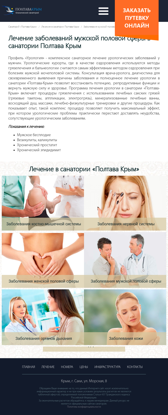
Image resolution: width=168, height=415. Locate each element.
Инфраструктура (107, 367)
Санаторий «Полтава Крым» (22, 26)
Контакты (135, 367)
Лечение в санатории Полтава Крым (60, 26)
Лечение (48, 367)
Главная (28, 367)
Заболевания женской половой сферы (44, 281)
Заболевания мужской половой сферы (104, 26)
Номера (67, 367)
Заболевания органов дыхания (44, 338)
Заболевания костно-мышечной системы (43, 224)
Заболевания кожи (126, 338)
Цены (84, 367)
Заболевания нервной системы (125, 224)
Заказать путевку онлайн (137, 17)
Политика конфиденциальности (84, 407)
